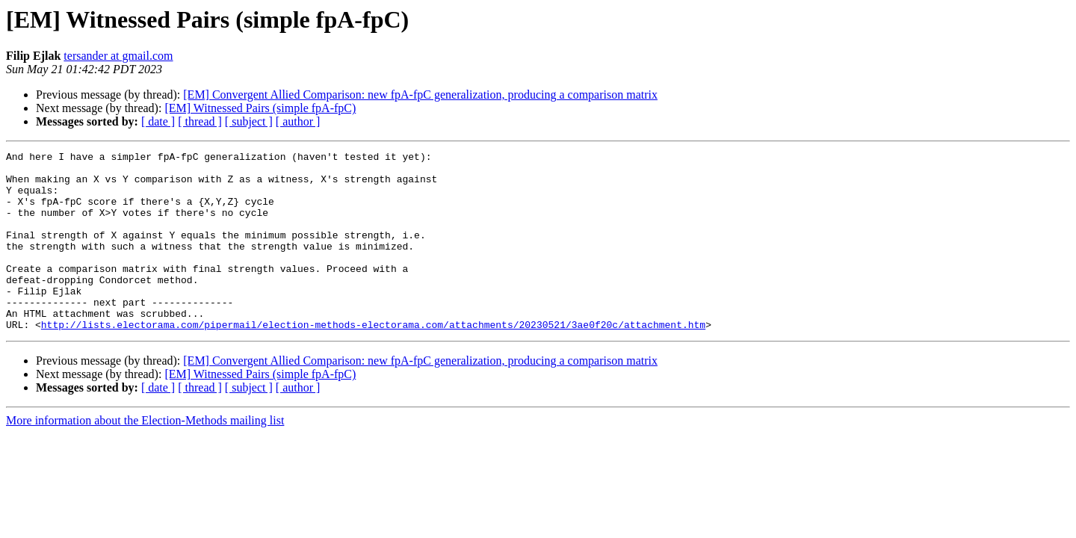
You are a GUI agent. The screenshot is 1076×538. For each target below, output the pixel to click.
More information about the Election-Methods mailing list (145, 456)
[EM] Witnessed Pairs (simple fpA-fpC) (260, 108)
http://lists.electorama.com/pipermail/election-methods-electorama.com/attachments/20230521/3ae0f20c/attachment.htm (373, 360)
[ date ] (158, 121)
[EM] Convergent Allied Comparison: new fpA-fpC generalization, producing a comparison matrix (420, 94)
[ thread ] (200, 121)
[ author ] (298, 121)
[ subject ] (249, 121)
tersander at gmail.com (118, 55)
